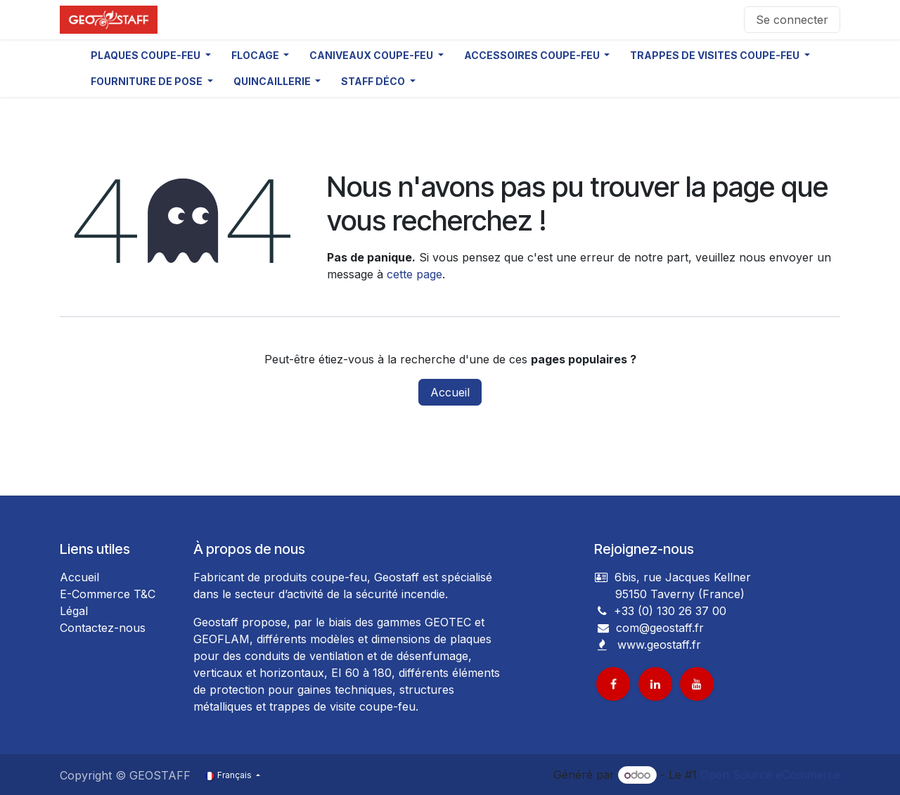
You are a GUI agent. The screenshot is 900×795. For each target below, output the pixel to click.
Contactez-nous (103, 628)
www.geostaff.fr (659, 645)
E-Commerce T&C (107, 594)
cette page (414, 274)
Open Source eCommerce (770, 775)
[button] (151, 55)
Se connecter (792, 20)
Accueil (450, 392)
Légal (74, 611)
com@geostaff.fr (658, 628)
